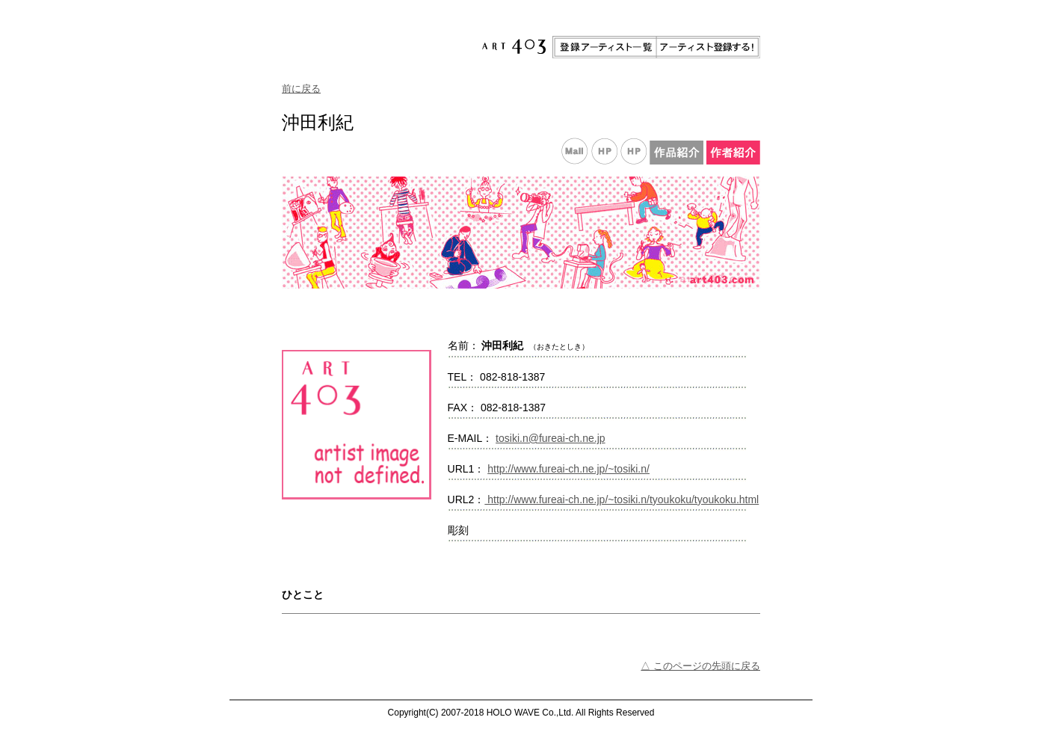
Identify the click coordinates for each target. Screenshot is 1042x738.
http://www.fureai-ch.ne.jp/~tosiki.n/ (568, 469)
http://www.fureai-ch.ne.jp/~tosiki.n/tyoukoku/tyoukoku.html (621, 499)
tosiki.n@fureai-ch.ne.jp (550, 438)
